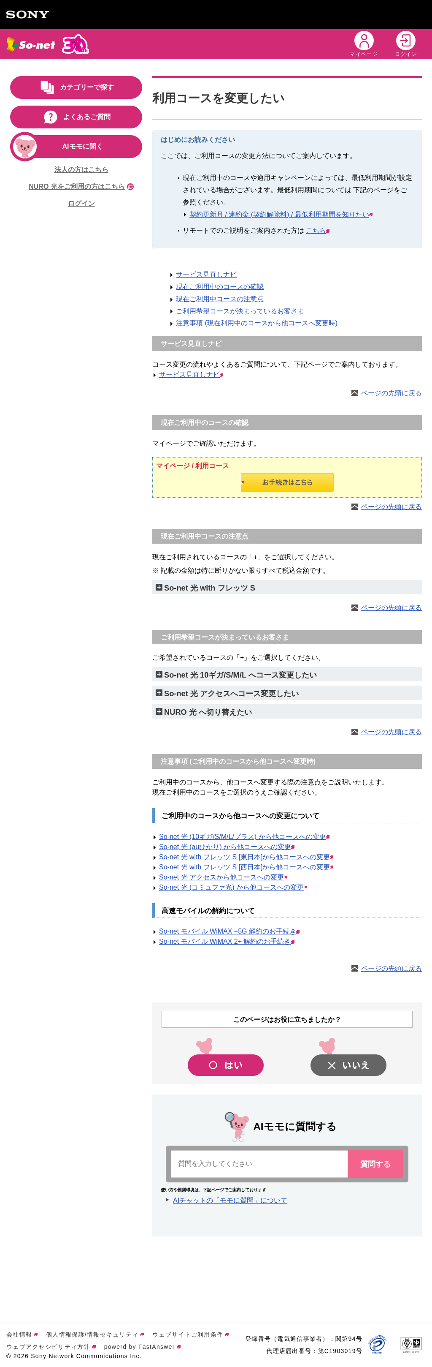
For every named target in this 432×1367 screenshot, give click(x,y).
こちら (317, 230)
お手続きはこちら (242, 482)
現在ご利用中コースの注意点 (220, 298)
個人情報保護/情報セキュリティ (95, 1334)
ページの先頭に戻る (391, 393)
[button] (323, 44)
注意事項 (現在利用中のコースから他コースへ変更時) (257, 323)
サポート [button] (285, 43)
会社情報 (22, 1334)
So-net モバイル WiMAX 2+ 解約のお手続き (226, 941)
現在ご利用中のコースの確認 (220, 286)
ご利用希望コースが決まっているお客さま (240, 311)
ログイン (81, 203)
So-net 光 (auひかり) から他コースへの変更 (226, 846)
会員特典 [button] (243, 43)
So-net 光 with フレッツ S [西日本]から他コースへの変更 (246, 867)
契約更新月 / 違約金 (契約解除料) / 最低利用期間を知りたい (281, 214)
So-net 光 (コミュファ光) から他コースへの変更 (233, 887)
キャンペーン (194, 43)
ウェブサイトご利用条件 (190, 1334)
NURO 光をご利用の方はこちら (81, 186)
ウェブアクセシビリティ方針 (51, 1346)
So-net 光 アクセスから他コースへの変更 (223, 877)
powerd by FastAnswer (142, 1346)
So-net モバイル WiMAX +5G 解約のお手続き (229, 931)
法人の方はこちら (81, 169)
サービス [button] (144, 43)
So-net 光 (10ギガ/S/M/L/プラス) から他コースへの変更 (244, 836)
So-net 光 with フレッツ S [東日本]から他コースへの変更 (246, 857)
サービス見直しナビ (206, 274)
